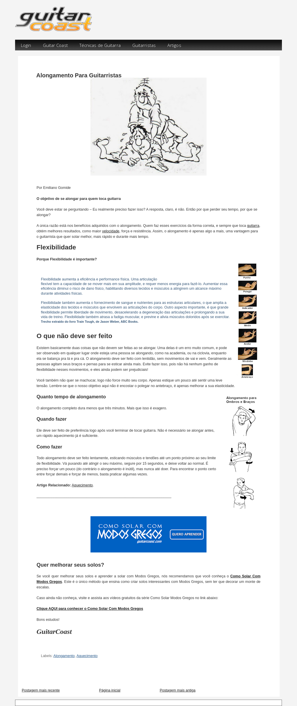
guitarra (253, 226)
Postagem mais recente (41, 690)
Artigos (174, 45)
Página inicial (109, 690)
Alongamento (64, 656)
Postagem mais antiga (177, 690)
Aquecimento (82, 485)
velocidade (110, 231)
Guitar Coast (55, 45)
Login (26, 45)
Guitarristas (144, 45)
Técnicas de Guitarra (100, 45)
